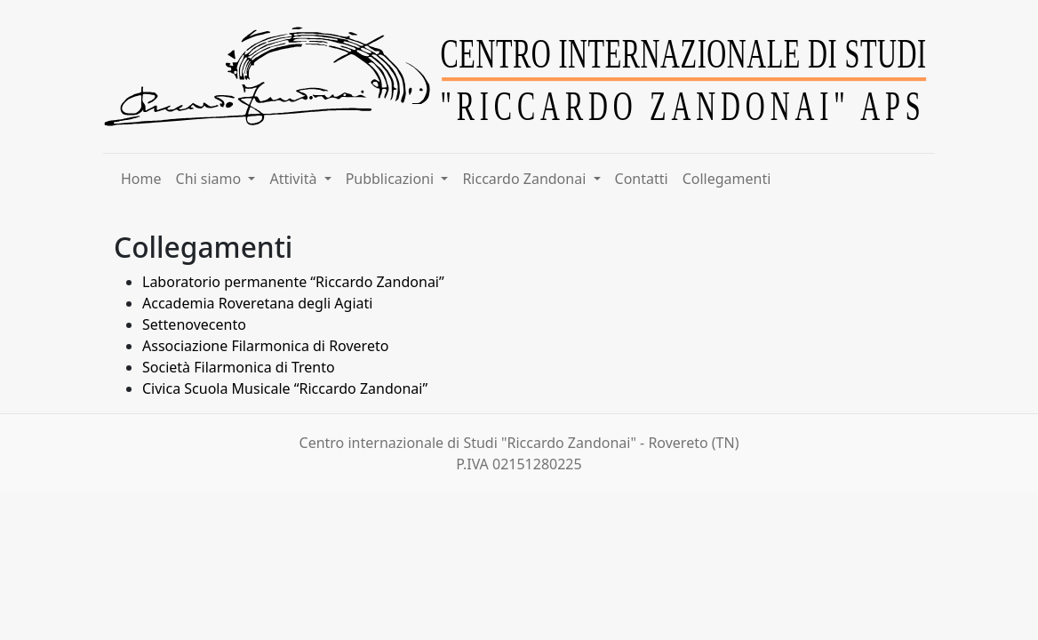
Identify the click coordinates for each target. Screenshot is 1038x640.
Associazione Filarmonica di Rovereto (265, 346)
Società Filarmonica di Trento (238, 367)
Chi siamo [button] (210, 178)
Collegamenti (727, 178)
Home (141, 178)
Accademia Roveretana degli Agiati (257, 303)
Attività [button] (294, 178)
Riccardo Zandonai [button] (525, 178)
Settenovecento (194, 324)
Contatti (641, 178)
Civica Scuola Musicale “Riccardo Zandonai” (284, 388)
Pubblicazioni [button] (392, 178)
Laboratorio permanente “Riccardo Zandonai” (295, 282)
